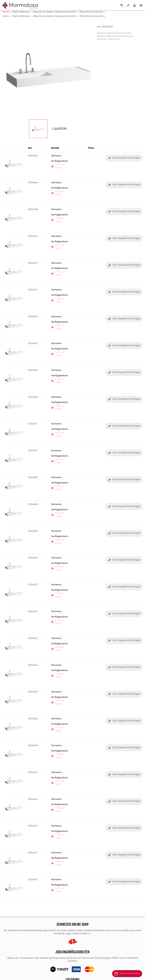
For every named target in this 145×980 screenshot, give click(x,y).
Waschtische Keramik (91, 12)
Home (5, 12)
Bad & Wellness (20, 12)
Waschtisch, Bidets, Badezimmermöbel (54, 12)
